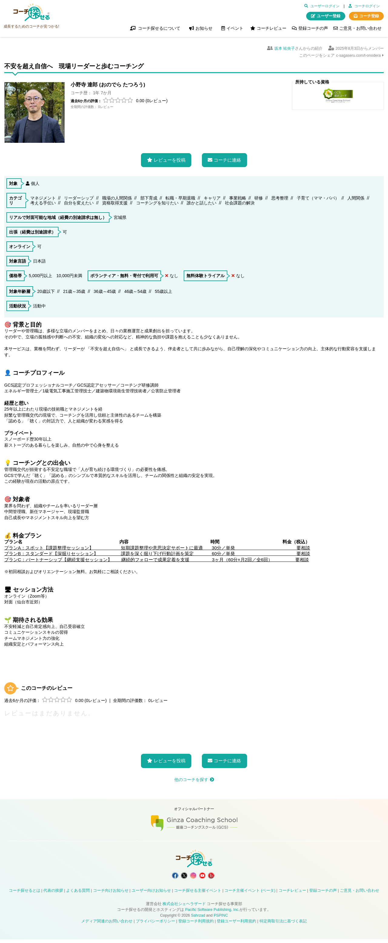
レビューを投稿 (170, 158)
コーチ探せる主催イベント (197, 894)
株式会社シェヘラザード (184, 907)
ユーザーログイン (325, 6)
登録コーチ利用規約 (196, 925)
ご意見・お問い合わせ (360, 28)
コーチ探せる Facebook (164, 876)
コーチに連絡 (227, 158)
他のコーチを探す (191, 777)
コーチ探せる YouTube (208, 876)
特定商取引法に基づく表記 (283, 925)
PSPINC (221, 919)
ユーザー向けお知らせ (151, 894)
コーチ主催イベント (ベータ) (249, 894)
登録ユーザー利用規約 (236, 925)
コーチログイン (367, 6)
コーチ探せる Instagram (193, 876)
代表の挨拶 (53, 894)
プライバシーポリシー (155, 925)
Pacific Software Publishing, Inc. (212, 913)
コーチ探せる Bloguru (223, 876)
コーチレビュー (271, 28)
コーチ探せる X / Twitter (178, 876)
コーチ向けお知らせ (111, 894)
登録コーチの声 (313, 28)
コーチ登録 (369, 16)
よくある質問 (78, 894)
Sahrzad (198, 919)
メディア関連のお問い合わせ (106, 925)
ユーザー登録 (328, 16)
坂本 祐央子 (284, 48)
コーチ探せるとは (24, 894)
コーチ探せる (31, 12)
